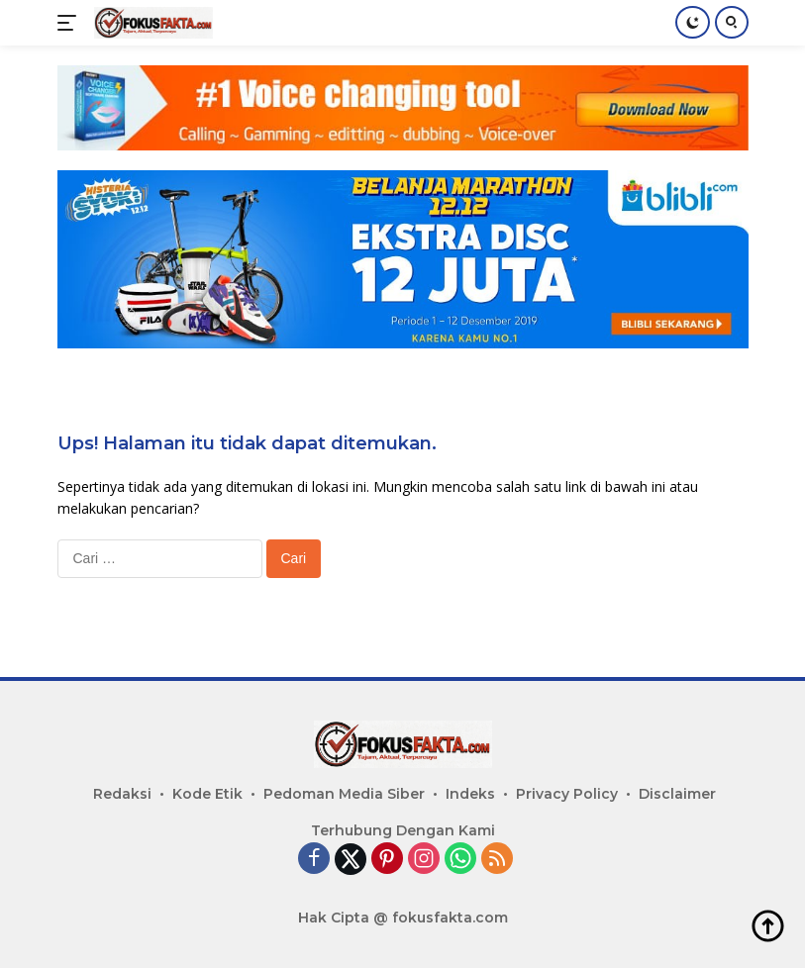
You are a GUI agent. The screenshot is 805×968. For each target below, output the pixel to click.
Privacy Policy (567, 794)
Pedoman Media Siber (344, 794)
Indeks (470, 794)
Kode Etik (207, 794)
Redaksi (122, 794)
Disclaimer (677, 794)
